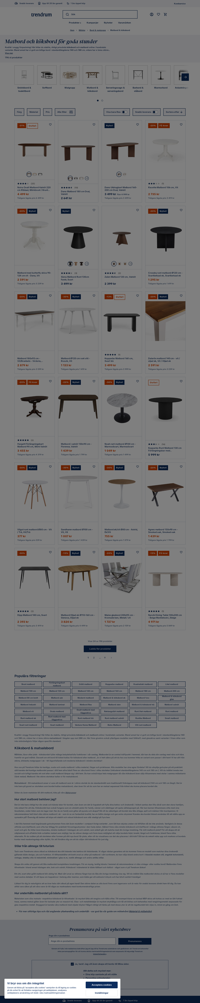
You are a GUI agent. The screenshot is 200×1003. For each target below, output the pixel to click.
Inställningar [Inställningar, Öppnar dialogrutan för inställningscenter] (101, 993)
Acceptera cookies (102, 985)
